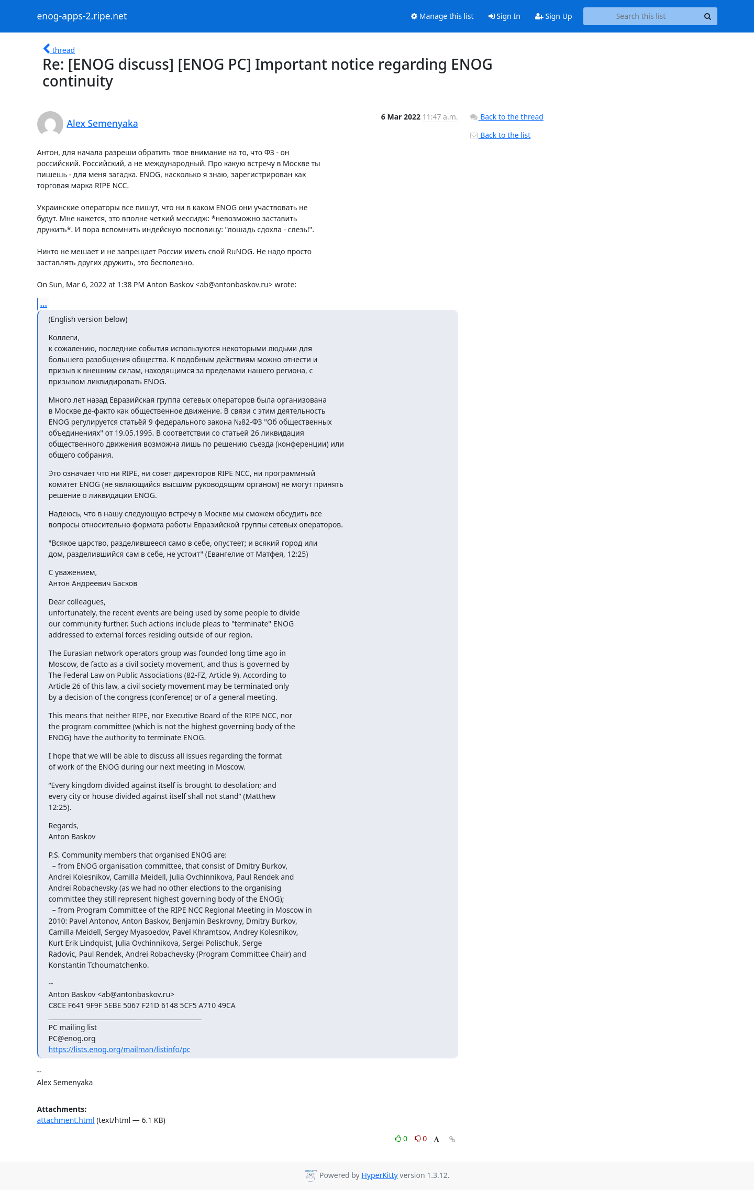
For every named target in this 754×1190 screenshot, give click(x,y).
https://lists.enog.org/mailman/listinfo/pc (120, 1049)
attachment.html (66, 1120)
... (44, 303)
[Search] (707, 16)
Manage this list (442, 16)
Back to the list (500, 135)
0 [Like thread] (402, 1138)
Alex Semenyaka (102, 123)
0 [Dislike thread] (421, 1138)
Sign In (504, 16)
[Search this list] (641, 16)
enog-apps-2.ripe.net (82, 16)
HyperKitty (379, 1175)
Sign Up (553, 16)
